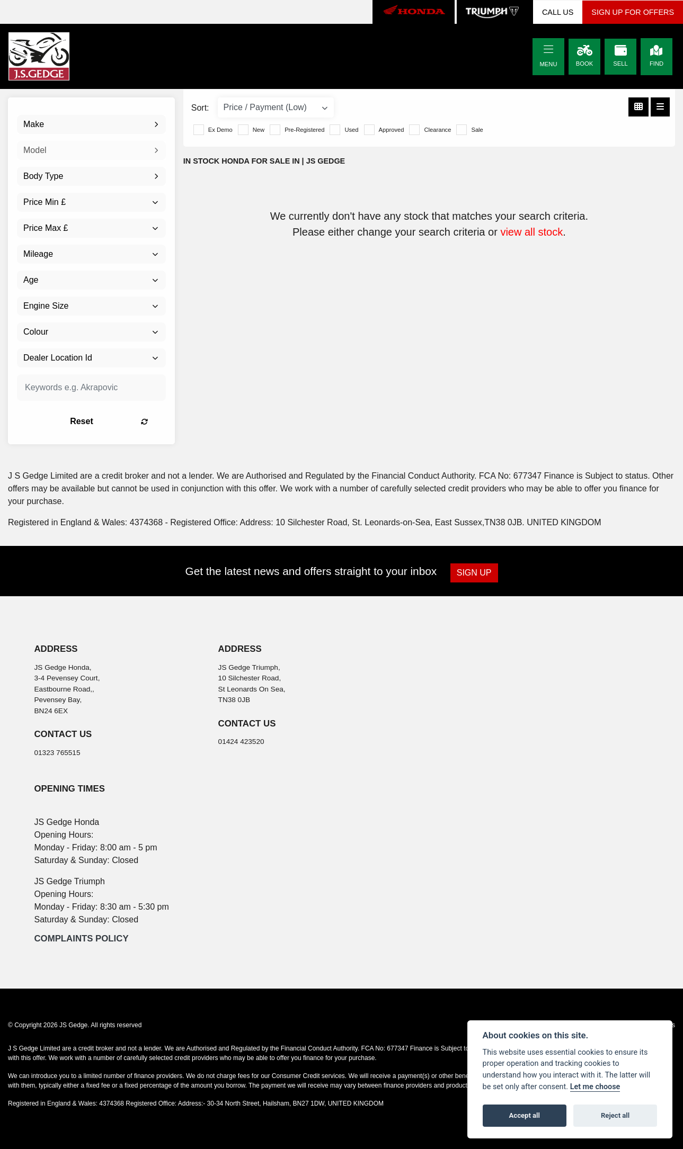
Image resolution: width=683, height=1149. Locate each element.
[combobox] (91, 124)
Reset (116, 421)
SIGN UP (474, 572)
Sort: (200, 107)
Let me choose (595, 1086)
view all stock (531, 232)
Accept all (524, 1115)
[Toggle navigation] (548, 49)
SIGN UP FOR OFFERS (632, 12)
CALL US (557, 12)
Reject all (615, 1115)
